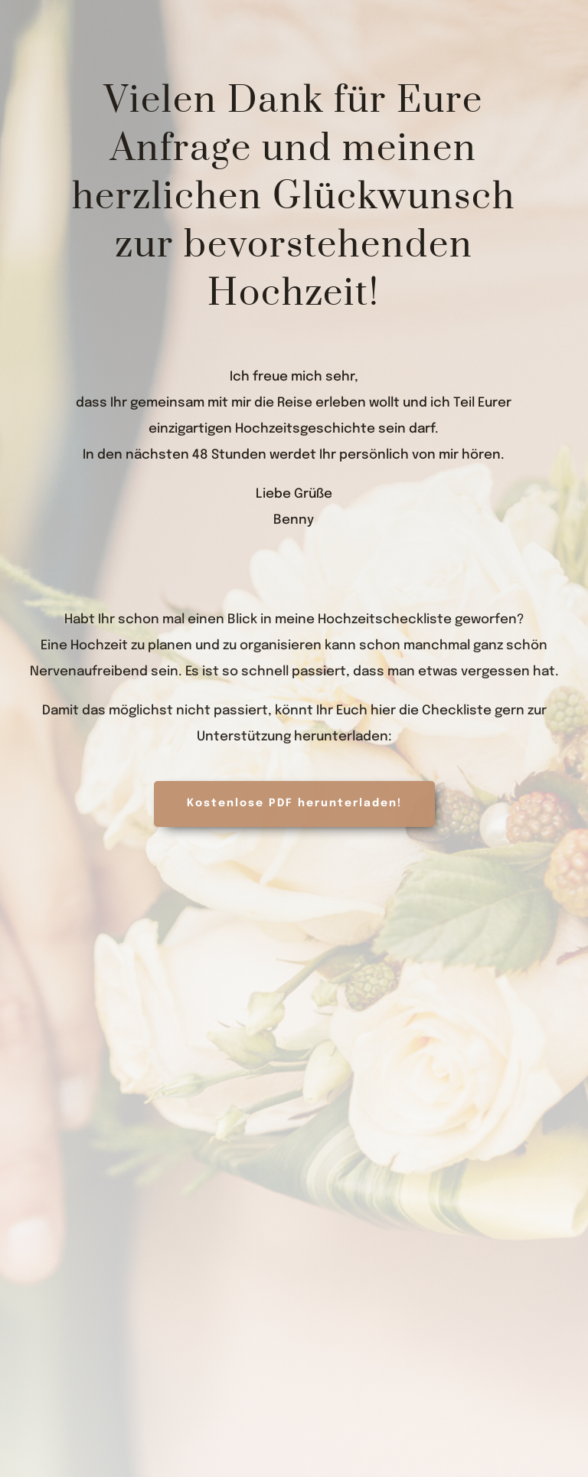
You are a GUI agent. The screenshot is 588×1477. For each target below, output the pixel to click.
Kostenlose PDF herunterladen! (294, 803)
